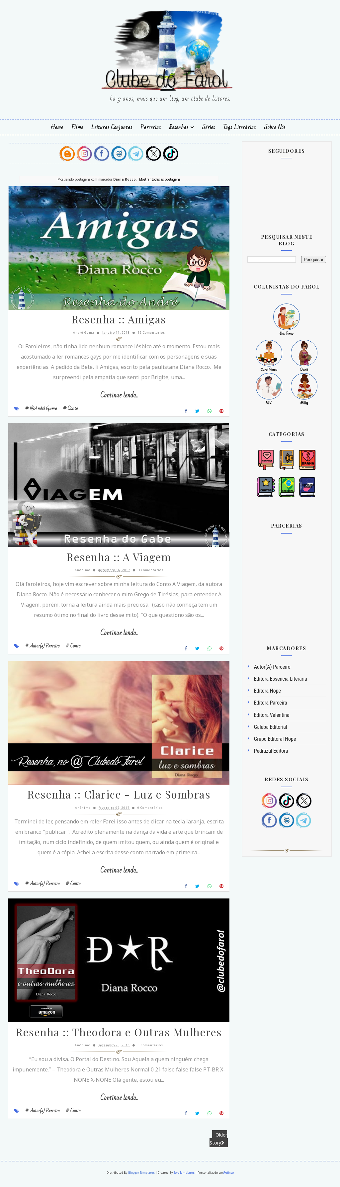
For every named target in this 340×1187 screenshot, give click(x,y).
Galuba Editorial (270, 726)
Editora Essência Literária (280, 678)
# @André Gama (41, 409)
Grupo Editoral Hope (275, 738)
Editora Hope (267, 691)
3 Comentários (146, 572)
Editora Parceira (270, 703)
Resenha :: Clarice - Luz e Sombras (115, 799)
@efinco (228, 1177)
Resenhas (179, 127)
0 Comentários (146, 811)
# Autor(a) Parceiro (42, 648)
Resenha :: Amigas (115, 320)
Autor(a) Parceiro (272, 666)
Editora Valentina (272, 715)
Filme (77, 127)
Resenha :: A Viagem (115, 559)
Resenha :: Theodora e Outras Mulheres (115, 1038)
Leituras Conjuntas (111, 127)
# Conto (70, 409)
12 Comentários (147, 333)
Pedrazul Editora (271, 750)
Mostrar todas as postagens (155, 179)
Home (56, 127)
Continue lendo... (115, 396)
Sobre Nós (275, 127)
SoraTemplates (184, 1177)
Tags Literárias (239, 127)
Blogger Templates (141, 1177)
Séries (208, 127)
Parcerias (150, 127)
